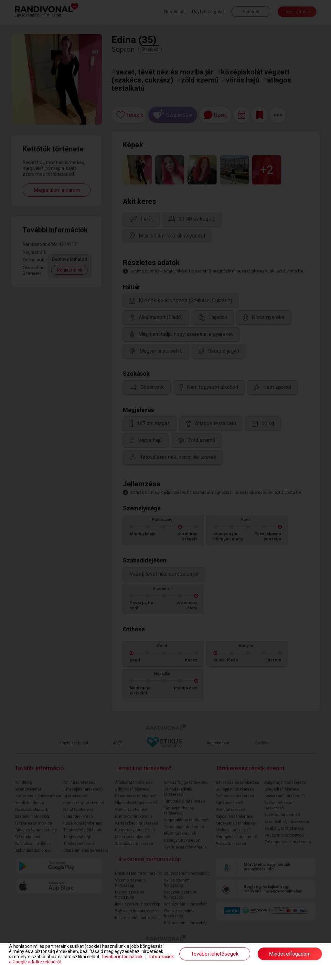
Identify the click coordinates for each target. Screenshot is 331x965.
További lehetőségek (215, 954)
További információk (122, 956)
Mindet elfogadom (290, 954)
